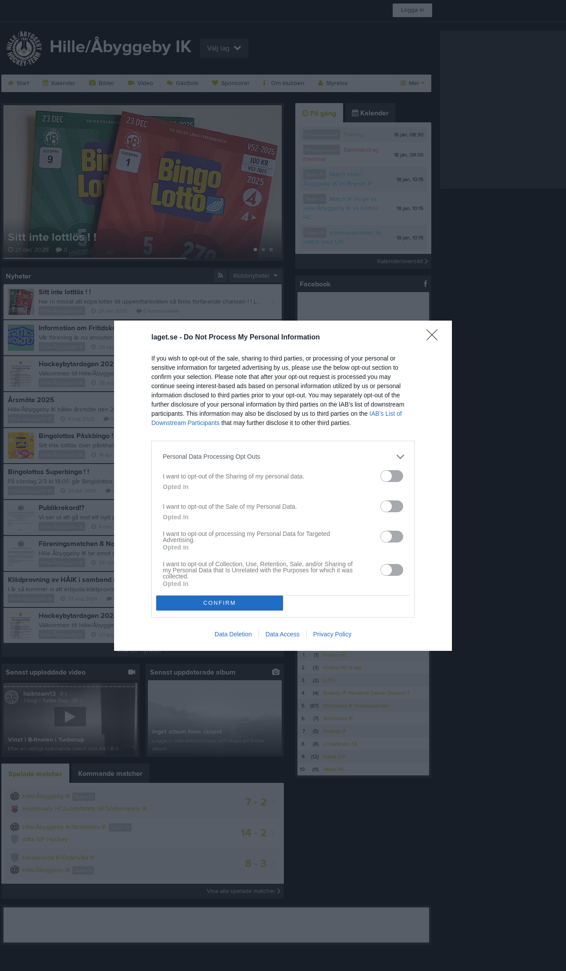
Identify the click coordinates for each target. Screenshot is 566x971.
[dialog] (283, 486)
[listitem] (283, 456)
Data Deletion (233, 634)
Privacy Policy (332, 634)
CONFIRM (219, 603)
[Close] (434, 337)
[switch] (391, 476)
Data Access (282, 634)
